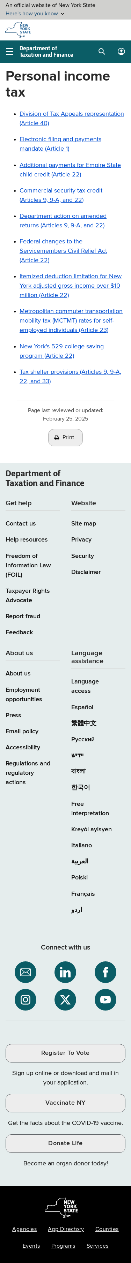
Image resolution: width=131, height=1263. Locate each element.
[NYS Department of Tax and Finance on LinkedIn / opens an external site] (65, 972)
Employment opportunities (24, 695)
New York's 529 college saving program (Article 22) (62, 351)
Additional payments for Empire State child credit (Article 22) (70, 170)
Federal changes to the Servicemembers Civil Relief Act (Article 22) (63, 251)
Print (68, 437)
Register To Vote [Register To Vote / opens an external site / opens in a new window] (65, 1053)
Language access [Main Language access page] (85, 686)
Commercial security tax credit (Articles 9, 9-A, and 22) (61, 195)
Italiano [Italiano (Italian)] (81, 845)
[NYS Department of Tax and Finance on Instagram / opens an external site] (25, 1000)
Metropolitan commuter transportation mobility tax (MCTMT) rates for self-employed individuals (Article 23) (71, 320)
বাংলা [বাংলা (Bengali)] (78, 772)
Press (13, 715)
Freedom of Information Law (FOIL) (28, 565)
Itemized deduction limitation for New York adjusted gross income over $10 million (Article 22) (71, 285)
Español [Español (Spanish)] (82, 707)
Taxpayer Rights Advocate (28, 596)
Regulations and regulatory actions (28, 773)
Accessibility (23, 747)
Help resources (27, 540)
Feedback (19, 632)
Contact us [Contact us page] (21, 524)
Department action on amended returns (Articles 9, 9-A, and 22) (63, 221)
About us (18, 674)
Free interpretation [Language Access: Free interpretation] (90, 809)
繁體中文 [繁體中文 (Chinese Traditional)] (83, 723)
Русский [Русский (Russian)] (83, 739)
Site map (83, 524)
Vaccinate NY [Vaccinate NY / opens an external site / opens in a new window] (65, 1103)
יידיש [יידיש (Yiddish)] (77, 755)
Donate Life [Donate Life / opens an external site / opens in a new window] (65, 1143)
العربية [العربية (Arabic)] (79, 862)
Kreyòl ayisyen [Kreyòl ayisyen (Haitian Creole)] (91, 829)
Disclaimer (86, 572)
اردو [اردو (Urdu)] (76, 910)
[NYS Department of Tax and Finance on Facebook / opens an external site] (105, 972)
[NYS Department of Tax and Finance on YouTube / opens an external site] (105, 1000)
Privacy (81, 540)
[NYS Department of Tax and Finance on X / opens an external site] (65, 1000)
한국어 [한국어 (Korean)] (80, 788)
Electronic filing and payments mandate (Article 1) (60, 144)
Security (82, 556)
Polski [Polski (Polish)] (79, 878)
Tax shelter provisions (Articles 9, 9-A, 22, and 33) (70, 377)
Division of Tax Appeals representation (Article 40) (72, 119)
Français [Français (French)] (83, 894)
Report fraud (23, 616)
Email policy (22, 731)
